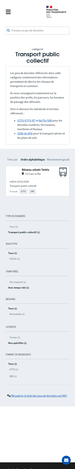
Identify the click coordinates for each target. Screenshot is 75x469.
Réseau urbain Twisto (35, 170)
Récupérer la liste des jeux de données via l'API (39, 395)
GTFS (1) (13, 369)
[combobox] (37, 31)
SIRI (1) (13, 376)
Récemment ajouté (58, 159)
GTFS (20, 120)
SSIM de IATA (25, 133)
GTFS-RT (30, 120)
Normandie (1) (17, 314)
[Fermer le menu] (23, 12)
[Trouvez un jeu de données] (37, 31)
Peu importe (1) (17, 282)
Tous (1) (13, 226)
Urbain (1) (14, 258)
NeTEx (42, 120)
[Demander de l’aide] (66, 460)
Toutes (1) (14, 337)
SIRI (49, 120)
